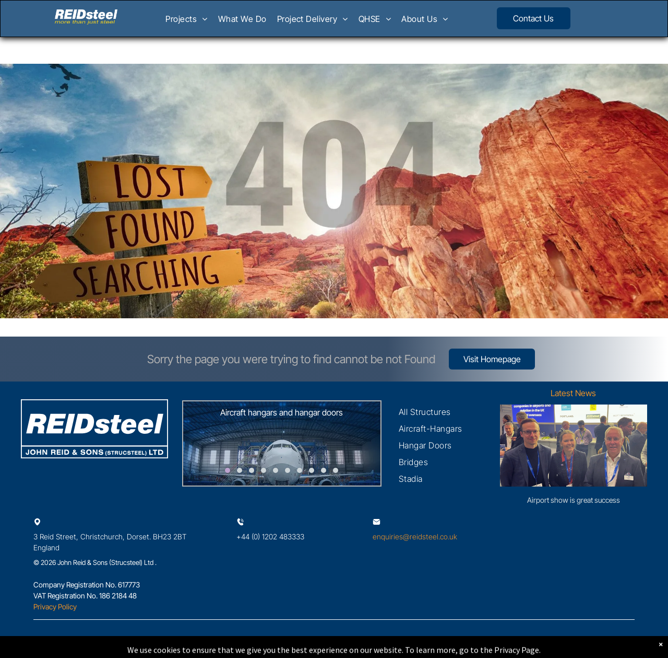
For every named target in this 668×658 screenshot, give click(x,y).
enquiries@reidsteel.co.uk (415, 536)
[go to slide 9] (323, 470)
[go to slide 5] (275, 470)
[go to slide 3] (251, 470)
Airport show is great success (573, 499)
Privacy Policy (55, 606)
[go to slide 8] (311, 470)
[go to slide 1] (227, 470)
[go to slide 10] (335, 470)
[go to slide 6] (287, 470)
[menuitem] (186, 22)
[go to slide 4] (263, 470)
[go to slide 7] (299, 470)
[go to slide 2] (239, 470)
